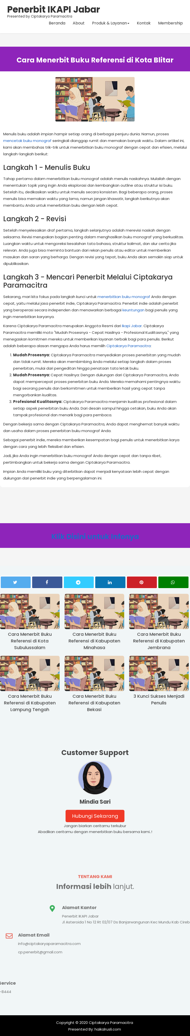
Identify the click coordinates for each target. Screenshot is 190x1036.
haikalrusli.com (107, 1029)
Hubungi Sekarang (95, 816)
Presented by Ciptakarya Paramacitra (53, 11)
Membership (170, 23)
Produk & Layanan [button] (110, 23)
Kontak (144, 23)
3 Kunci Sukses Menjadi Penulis (159, 699)
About (79, 23)
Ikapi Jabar (132, 325)
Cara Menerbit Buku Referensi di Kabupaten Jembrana (159, 641)
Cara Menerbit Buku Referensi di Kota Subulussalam (30, 641)
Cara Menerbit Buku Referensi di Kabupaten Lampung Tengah (30, 703)
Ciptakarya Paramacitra (128, 345)
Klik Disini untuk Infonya (95, 536)
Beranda (57, 23)
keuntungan (133, 310)
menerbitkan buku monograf (123, 296)
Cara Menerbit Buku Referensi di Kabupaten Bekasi (94, 703)
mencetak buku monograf (27, 140)
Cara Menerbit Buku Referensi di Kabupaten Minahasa (94, 641)
